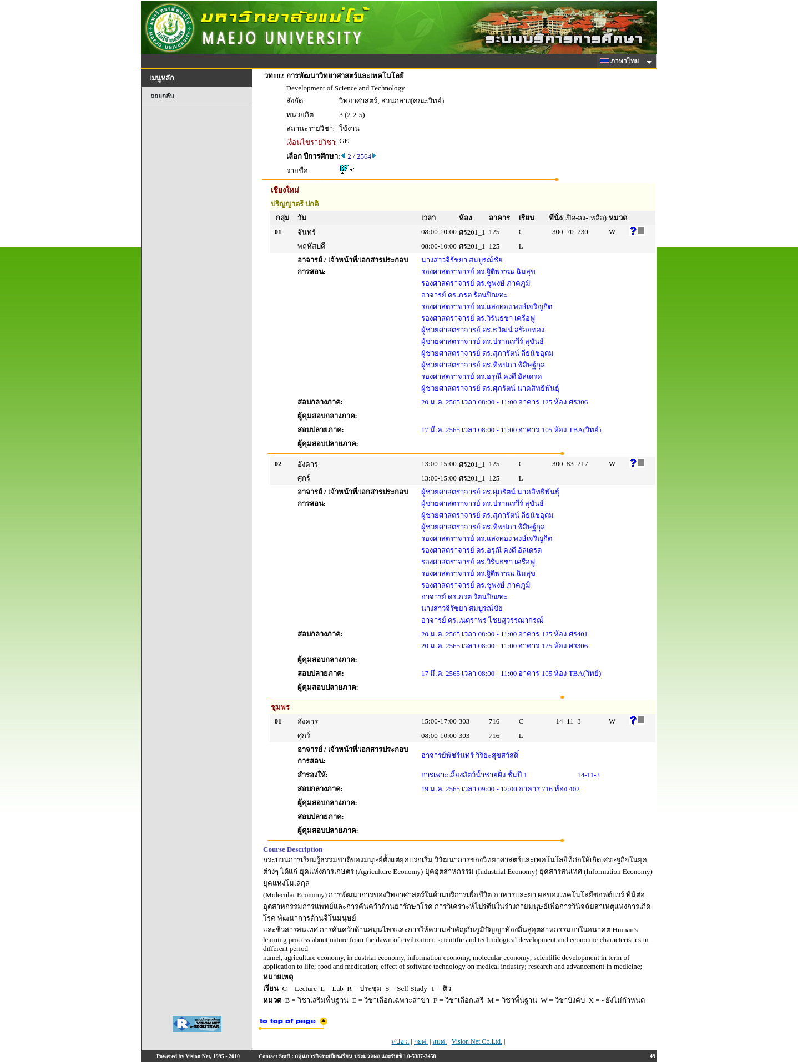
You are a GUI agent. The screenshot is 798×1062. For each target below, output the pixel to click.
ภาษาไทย (621, 61)
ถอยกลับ (162, 96)
